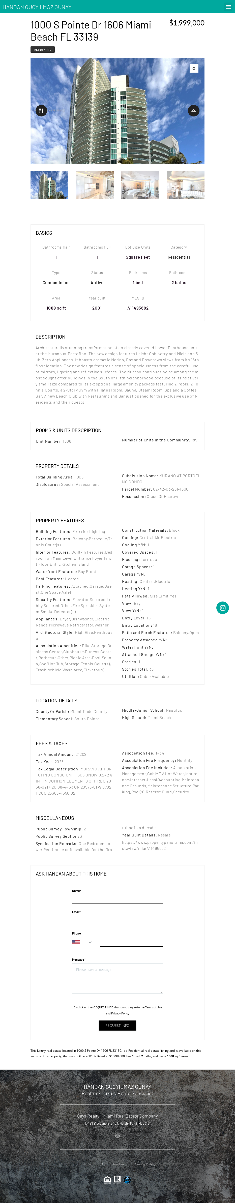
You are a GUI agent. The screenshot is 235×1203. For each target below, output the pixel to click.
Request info (117, 1025)
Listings (85, 1164)
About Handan (112, 1164)
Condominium (56, 282)
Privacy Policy (120, 1013)
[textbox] (84, 942)
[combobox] (84, 942)
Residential (42, 49)
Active (97, 282)
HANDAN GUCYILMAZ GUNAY (37, 7)
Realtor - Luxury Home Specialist (117, 1093)
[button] (228, 7)
